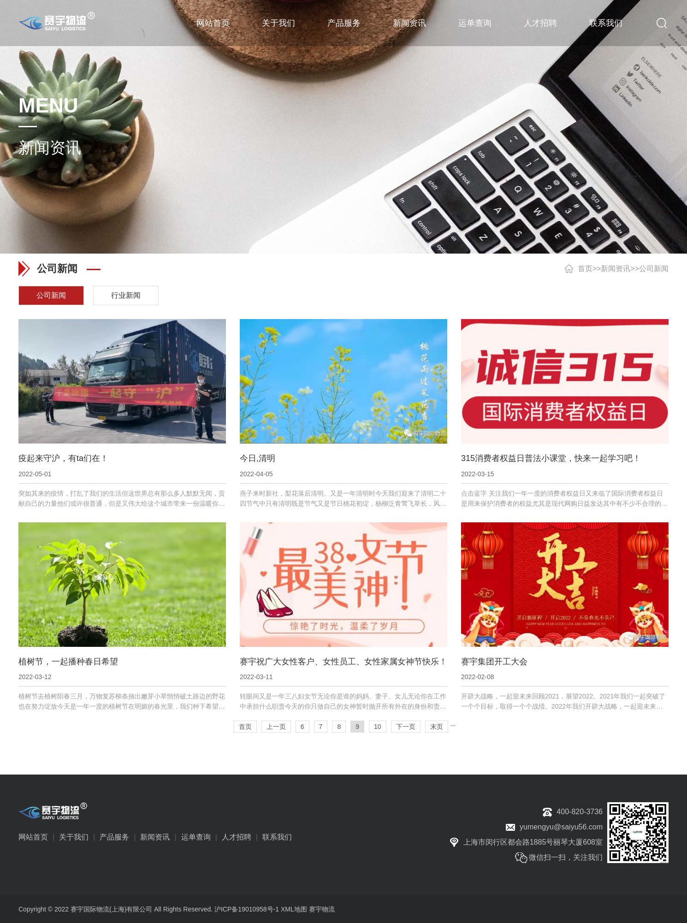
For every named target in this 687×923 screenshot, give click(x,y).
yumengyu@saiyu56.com (561, 827)
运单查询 (475, 23)
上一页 (276, 726)
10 (377, 726)
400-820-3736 (580, 812)
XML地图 (294, 909)
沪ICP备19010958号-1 (246, 909)
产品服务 (344, 23)
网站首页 (213, 23)
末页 (436, 726)
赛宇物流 (322, 909)
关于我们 (278, 23)
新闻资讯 (409, 23)
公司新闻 (654, 268)
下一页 (405, 726)
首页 (585, 268)
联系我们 (605, 23)
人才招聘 (540, 23)
